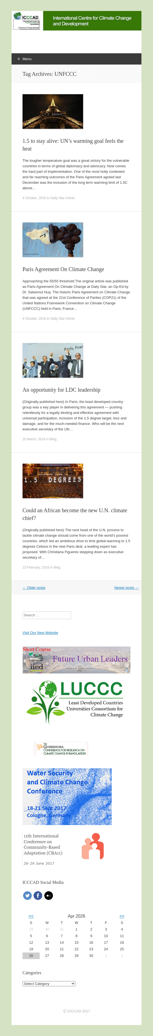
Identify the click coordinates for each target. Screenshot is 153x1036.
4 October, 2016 (34, 198)
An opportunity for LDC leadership (61, 390)
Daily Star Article (62, 198)
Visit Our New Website (40, 633)
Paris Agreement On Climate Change (63, 269)
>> (121, 916)
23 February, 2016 (36, 567)
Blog (53, 439)
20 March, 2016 (34, 439)
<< (31, 916)
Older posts (34, 588)
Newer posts (126, 588)
